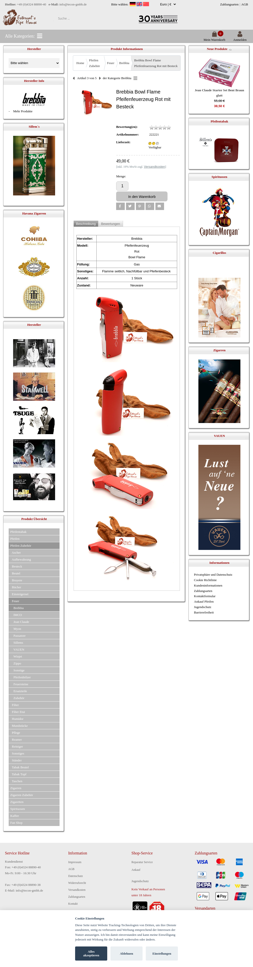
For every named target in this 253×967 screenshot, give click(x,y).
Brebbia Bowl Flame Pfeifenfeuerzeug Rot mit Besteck (156, 63)
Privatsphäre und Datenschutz (213, 574)
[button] (120, 206)
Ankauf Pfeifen (204, 601)
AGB (244, 4)
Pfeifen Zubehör (94, 63)
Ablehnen (126, 953)
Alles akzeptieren (91, 953)
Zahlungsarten (229, 4)
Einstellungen (161, 953)
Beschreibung (86, 224)
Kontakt (73, 903)
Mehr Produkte (22, 111)
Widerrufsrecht (77, 883)
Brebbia (124, 63)
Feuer (110, 63)
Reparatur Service (142, 862)
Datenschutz (75, 876)
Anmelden (240, 38)
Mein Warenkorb (214, 38)
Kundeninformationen (208, 585)
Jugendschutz (202, 607)
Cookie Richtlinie (205, 580)
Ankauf (135, 870)
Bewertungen (110, 224)
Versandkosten (76, 890)
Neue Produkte (217, 49)
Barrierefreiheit (204, 612)
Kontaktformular (204, 596)
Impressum (74, 862)
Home (80, 63)
